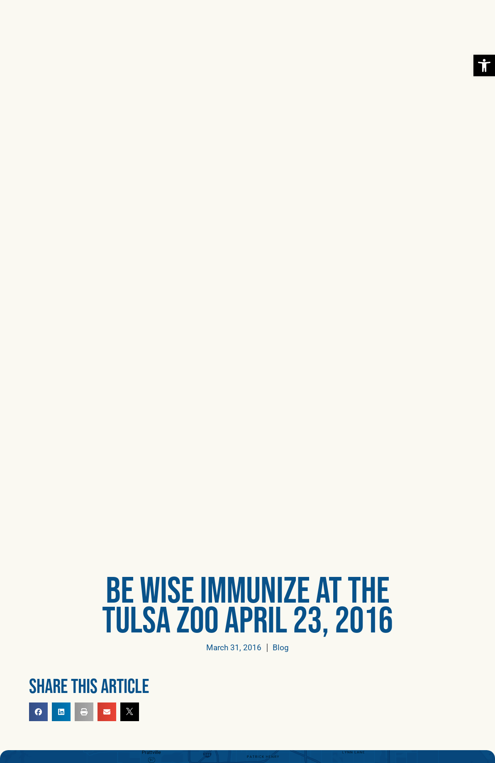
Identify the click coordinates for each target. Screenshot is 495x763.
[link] (484, 65)
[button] (473, 16)
